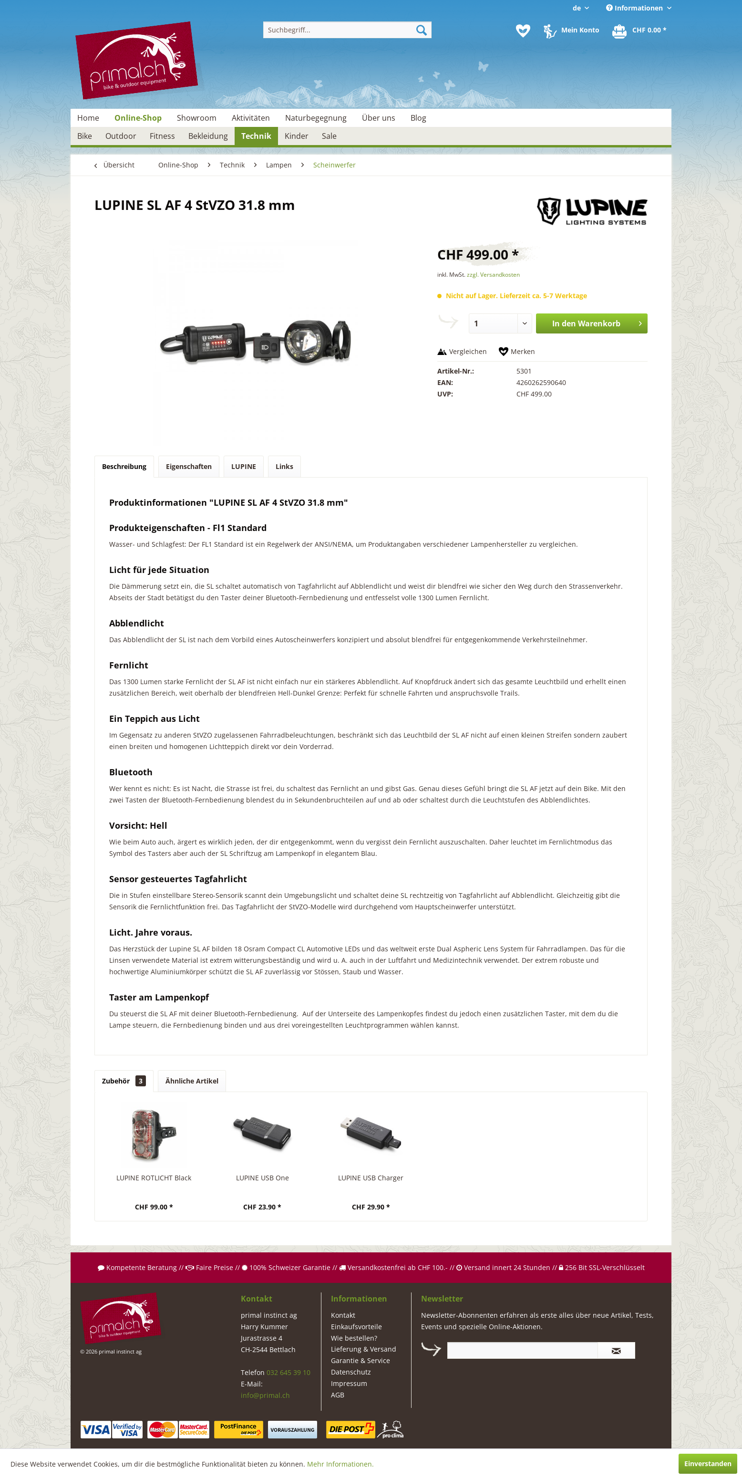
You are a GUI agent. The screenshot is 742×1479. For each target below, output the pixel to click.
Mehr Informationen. (340, 1464)
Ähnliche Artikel (191, 1080)
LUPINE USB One (262, 1177)
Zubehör (124, 1080)
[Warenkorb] (639, 31)
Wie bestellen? (354, 1338)
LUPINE (243, 466)
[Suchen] (422, 29)
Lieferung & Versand (363, 1349)
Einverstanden (708, 1463)
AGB (337, 1394)
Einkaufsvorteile (356, 1326)
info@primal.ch (265, 1395)
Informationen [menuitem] (635, 7)
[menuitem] (347, 29)
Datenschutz (351, 1371)
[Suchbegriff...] (347, 29)
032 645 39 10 (288, 1372)
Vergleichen (468, 351)
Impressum (349, 1383)
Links (284, 466)
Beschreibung (124, 466)
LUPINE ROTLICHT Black (153, 1177)
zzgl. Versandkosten (493, 275)
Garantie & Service (360, 1360)
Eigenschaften (189, 466)
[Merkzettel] (523, 31)
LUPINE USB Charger (370, 1177)
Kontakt (343, 1315)
